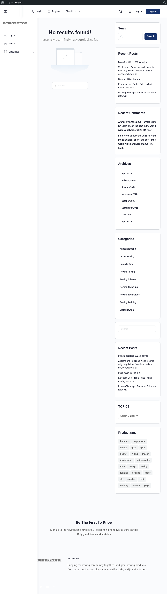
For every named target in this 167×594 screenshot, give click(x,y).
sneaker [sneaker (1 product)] (131, 479)
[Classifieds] (19, 52)
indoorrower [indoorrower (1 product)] (126, 460)
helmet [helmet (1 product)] (123, 454)
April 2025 (126, 221)
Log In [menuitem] (10, 2)
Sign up (153, 11)
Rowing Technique (129, 287)
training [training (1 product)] (124, 485)
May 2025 (126, 214)
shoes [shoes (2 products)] (147, 472)
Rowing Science (128, 279)
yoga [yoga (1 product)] (146, 485)
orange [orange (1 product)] (132, 466)
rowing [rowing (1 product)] (144, 466)
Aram (121, 122)
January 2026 (128, 187)
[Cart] (130, 11)
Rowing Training (128, 302)
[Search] (120, 11)
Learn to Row (126, 264)
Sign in (139, 11)
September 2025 (129, 207)
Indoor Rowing (127, 256)
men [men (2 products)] (122, 466)
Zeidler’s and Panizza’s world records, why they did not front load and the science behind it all (136, 70)
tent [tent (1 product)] (142, 479)
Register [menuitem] (19, 2)
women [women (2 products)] (136, 485)
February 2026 (128, 180)
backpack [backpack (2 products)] (125, 441)
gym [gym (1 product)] (142, 447)
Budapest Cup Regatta (129, 79)
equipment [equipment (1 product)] (139, 441)
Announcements (128, 248)
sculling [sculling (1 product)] (136, 472)
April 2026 (126, 173)
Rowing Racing (127, 271)
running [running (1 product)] (124, 472)
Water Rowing (127, 310)
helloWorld (123, 135)
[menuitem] (3, 2)
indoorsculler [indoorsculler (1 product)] (143, 460)
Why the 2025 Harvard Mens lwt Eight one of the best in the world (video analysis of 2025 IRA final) (137, 126)
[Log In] (19, 35)
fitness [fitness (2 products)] (123, 447)
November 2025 (129, 194)
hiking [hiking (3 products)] (135, 454)
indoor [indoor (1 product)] (145, 454)
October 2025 (128, 201)
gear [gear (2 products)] (133, 447)
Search (123, 28)
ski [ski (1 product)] (121, 479)
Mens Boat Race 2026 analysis (133, 62)
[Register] (19, 44)
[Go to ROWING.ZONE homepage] (15, 23)
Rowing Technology (129, 294)
